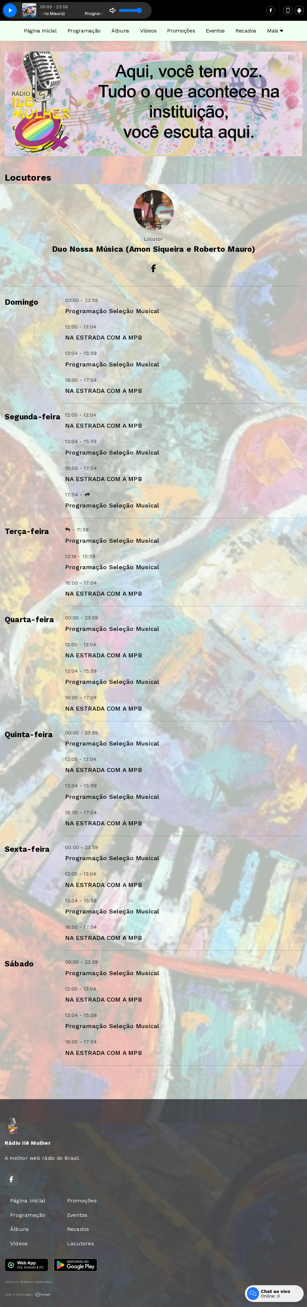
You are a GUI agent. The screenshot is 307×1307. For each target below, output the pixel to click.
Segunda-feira (32, 416)
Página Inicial (40, 30)
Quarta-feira (29, 619)
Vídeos (148, 30)
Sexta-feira (27, 849)
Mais (275, 30)
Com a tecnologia (28, 1294)
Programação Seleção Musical (112, 310)
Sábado (19, 963)
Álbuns (120, 30)
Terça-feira (27, 531)
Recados (246, 30)
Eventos (215, 30)
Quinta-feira (29, 734)
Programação (84, 30)
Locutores (80, 1243)
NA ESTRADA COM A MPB (103, 337)
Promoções (181, 30)
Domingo (22, 302)
